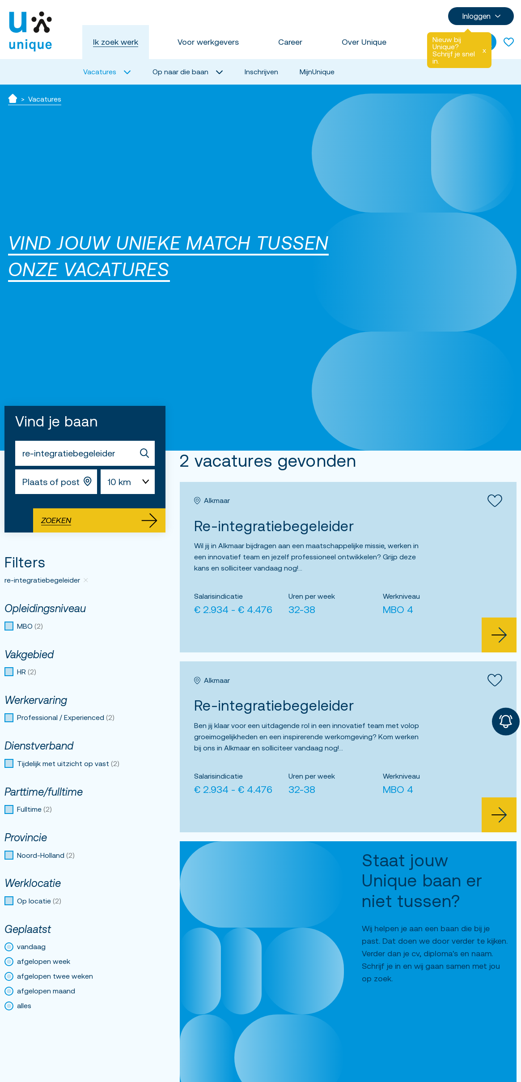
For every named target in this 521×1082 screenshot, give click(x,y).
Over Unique (364, 42)
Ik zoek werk (115, 42)
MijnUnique (317, 72)
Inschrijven (261, 72)
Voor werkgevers (208, 42)
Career (290, 42)
